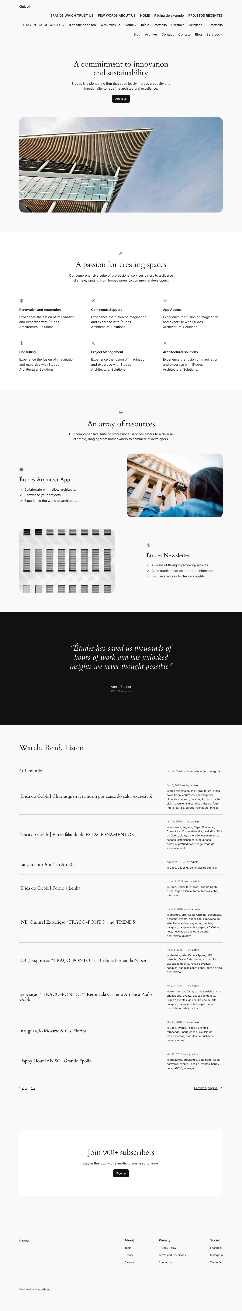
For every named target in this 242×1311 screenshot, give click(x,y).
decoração (214, 914)
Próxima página (208, 1088)
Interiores (172, 807)
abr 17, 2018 (174, 1022)
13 (33, 1088)
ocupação (205, 839)
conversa (172, 1063)
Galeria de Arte (207, 999)
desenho (172, 918)
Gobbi (24, 6)
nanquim (172, 927)
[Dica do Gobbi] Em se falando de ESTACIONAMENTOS (76, 834)
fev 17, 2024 (174, 771)
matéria (207, 923)
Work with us (110, 25)
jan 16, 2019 (174, 821)
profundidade (186, 844)
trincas (214, 807)
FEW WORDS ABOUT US (117, 15)
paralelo (172, 844)
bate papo (205, 1059)
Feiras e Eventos (183, 923)
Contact (167, 34)
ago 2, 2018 (174, 861)
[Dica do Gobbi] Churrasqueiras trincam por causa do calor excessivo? (86, 796)
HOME (145, 15)
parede (189, 807)
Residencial (210, 867)
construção (197, 799)
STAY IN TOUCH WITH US (43, 25)
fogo (216, 803)
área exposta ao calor (183, 790)
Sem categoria (211, 771)
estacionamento (187, 839)
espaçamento (209, 835)
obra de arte (201, 931)
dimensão (194, 835)
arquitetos (176, 1059)
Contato (184, 34)
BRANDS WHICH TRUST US (71, 15)
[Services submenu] (204, 25)
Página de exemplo (169, 15)
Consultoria (180, 803)
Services (195, 25)
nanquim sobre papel (192, 927)
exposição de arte (178, 963)
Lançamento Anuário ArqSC (46, 864)
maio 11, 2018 (175, 881)
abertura (175, 914)
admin (195, 771)
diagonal (203, 831)
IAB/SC (178, 1068)
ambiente (175, 827)
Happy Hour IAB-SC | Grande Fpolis (55, 1061)
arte (184, 914)
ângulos (187, 827)
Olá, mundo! (31, 771)
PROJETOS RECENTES (205, 15)
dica (191, 803)
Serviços (213, 34)
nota (169, 931)
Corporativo (189, 831)
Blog (137, 34)
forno (196, 891)
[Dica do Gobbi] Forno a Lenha (49, 888)
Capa (177, 795)
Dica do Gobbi (208, 886)
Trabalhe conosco (82, 25)
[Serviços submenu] (222, 34)
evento (183, 918)
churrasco (188, 795)
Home (129, 25)
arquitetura (204, 790)
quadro (186, 935)
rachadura (202, 807)
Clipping (183, 867)
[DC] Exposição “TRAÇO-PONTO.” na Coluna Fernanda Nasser (83, 960)
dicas (198, 803)
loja (201, 1031)
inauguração (189, 1031)
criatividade (174, 995)
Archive (151, 34)
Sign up (121, 1173)
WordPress (44, 1289)
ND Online (212, 927)
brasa (216, 790)
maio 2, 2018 (175, 949)
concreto (183, 799)
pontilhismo (174, 935)
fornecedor (173, 1031)
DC (210, 955)
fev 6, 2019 (174, 785)
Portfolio (160, 25)
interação (189, 1068)
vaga (199, 844)
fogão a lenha (183, 891)
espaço (171, 839)
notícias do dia (183, 931)
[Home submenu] (136, 25)
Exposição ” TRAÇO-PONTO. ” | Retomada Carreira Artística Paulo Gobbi (85, 997)
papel (209, 1004)
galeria (192, 999)
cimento (172, 799)
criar (218, 991)
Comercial (208, 827)
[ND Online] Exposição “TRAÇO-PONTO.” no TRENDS (77, 922)
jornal (198, 923)
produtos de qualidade (200, 1036)
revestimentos (175, 1040)
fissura (207, 803)
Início (145, 25)
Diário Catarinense (190, 959)
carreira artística (205, 991)
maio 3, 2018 (175, 909)
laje (182, 807)
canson (180, 991)
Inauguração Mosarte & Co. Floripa (53, 1031)
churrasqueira (204, 795)
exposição (195, 918)
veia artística (190, 1008)
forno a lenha (209, 891)
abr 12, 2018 (174, 1054)
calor (170, 795)
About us (121, 98)
